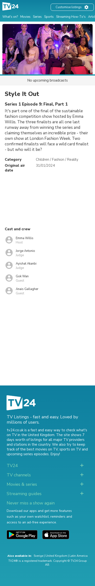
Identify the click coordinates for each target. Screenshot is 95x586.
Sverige (38, 556)
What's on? (10, 17)
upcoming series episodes (28, 454)
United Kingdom (56, 556)
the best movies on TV (39, 449)
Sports (49, 17)
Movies (25, 17)
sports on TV (70, 449)
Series (37, 17)
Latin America (78, 556)
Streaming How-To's (71, 17)
